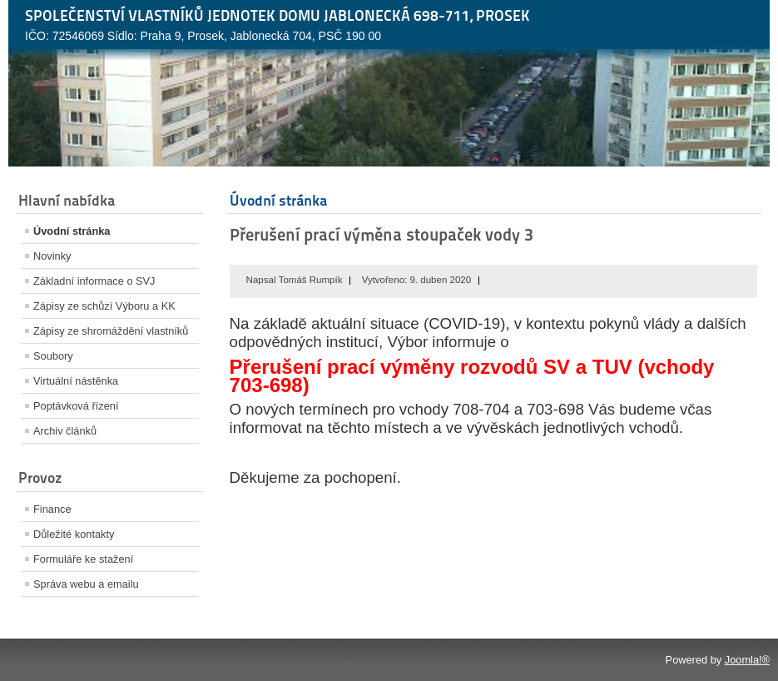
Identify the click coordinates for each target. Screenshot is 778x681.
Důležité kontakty (73, 534)
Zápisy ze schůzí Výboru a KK (104, 306)
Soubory (53, 356)
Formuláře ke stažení (83, 559)
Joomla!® (747, 660)
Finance (52, 509)
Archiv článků (65, 431)
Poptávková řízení (75, 406)
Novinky (52, 256)
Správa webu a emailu (86, 584)
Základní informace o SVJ (94, 281)
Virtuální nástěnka (75, 381)
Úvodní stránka (71, 231)
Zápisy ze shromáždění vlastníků (110, 331)
